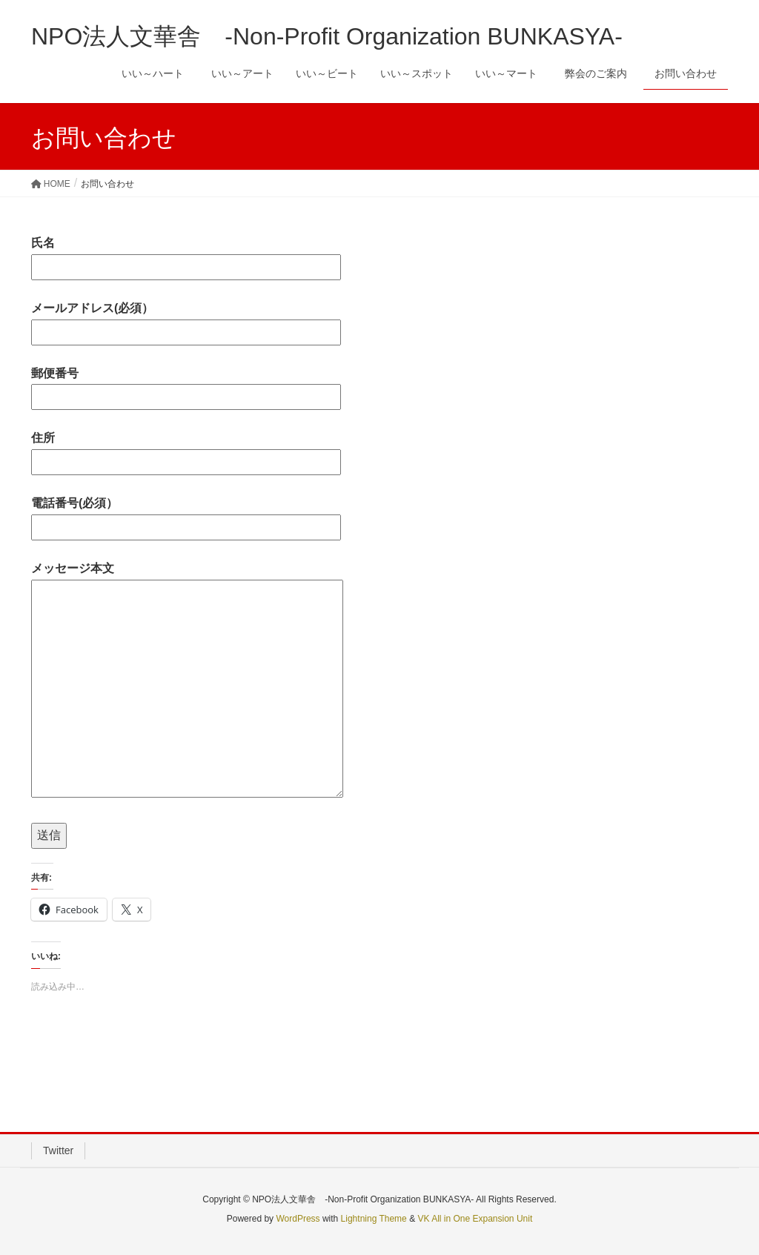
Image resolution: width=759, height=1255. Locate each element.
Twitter (58, 1150)
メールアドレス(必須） (186, 320)
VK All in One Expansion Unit (474, 1218)
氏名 (186, 254)
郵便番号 (186, 385)
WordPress (297, 1218)
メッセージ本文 (187, 681)
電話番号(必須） (186, 515)
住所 (186, 449)
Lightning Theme (374, 1218)
